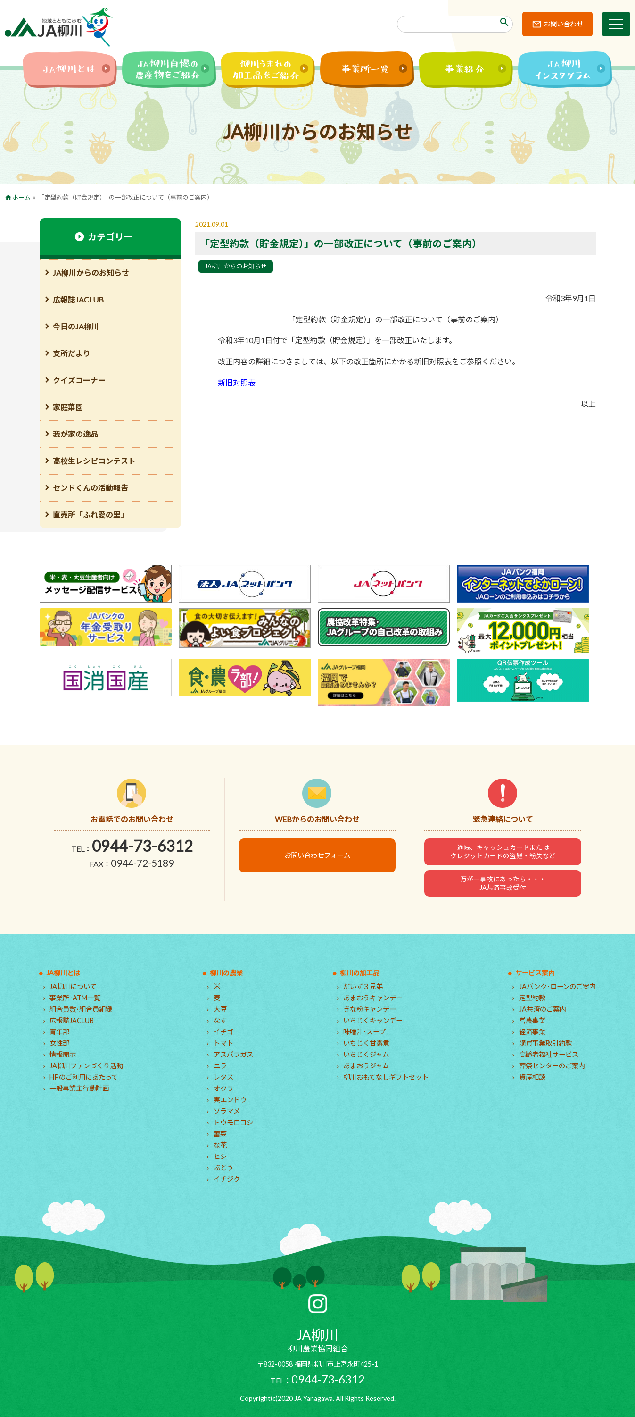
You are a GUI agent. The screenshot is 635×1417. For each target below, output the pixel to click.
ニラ (220, 1066)
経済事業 (532, 1032)
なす (220, 1020)
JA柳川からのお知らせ (236, 266)
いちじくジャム (366, 1054)
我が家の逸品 (75, 433)
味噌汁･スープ (364, 1032)
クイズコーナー (79, 380)
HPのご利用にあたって (83, 1077)
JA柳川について (73, 986)
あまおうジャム (366, 1066)
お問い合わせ (563, 24)
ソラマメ (227, 1111)
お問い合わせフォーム (317, 855)
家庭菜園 (68, 406)
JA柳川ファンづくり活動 (86, 1066)
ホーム (21, 197)
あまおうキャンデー (373, 998)
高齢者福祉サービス (548, 1054)
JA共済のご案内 (542, 1009)
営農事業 (532, 1020)
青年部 (59, 1032)
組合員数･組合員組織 (80, 1009)
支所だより (72, 353)
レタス (223, 1077)
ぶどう (223, 1168)
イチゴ (223, 1032)
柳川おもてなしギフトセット (386, 1077)
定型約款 (532, 998)
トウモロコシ (233, 1122)
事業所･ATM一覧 (74, 998)
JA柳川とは (63, 973)
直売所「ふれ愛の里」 (90, 514)
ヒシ (220, 1156)
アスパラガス (233, 1054)
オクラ (223, 1088)
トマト (223, 1043)
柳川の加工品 (359, 973)
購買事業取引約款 (545, 1043)
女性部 (59, 1043)
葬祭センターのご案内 (552, 1066)
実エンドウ (230, 1100)
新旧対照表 (237, 382)
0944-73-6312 (142, 846)
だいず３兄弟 (363, 986)
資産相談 (532, 1077)
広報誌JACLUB (78, 299)
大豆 (220, 1009)
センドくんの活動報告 (90, 487)
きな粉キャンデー (369, 1009)
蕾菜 (220, 1134)
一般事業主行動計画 (79, 1088)
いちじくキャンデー (373, 1020)
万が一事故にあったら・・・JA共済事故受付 (503, 883)
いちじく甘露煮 (366, 1043)
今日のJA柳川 (76, 326)
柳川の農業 (226, 973)
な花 (220, 1145)
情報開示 (62, 1054)
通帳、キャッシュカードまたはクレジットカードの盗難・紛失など (503, 852)
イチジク (227, 1179)
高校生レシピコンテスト (94, 460)
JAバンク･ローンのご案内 (557, 986)
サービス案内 (535, 973)
